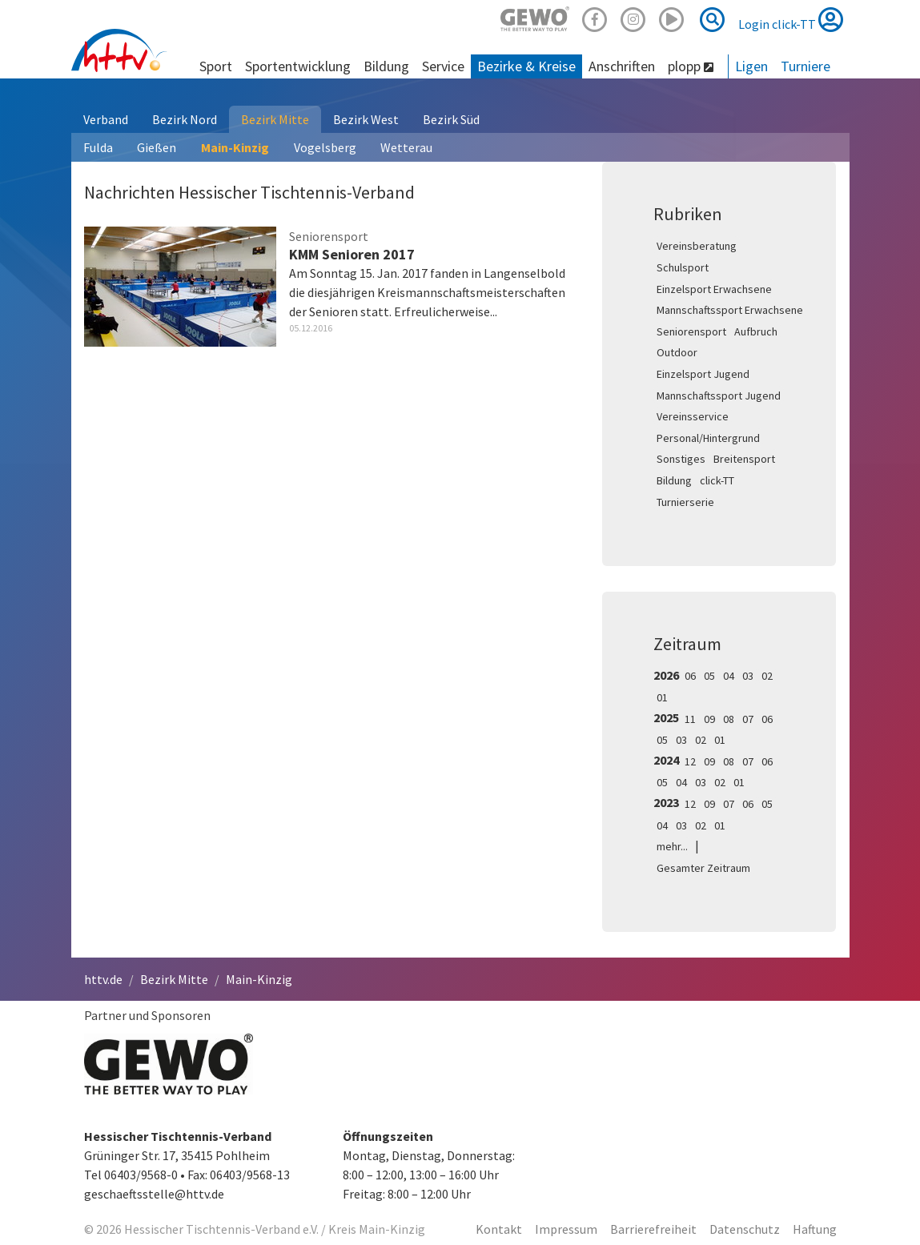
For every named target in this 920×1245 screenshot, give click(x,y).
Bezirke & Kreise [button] (526, 66)
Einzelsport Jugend (703, 374)
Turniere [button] (805, 66)
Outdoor (677, 352)
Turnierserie (685, 502)
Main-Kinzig (235, 147)
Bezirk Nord (184, 119)
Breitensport (744, 459)
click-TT (717, 480)
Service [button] (443, 66)
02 (767, 676)
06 (690, 676)
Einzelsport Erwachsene (714, 289)
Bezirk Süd (451, 119)
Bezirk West (366, 119)
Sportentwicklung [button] (298, 66)
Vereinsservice (693, 416)
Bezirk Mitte (275, 119)
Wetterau (406, 147)
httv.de (103, 979)
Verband (105, 119)
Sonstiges (681, 459)
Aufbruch (755, 331)
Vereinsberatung (697, 246)
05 (709, 676)
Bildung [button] (386, 66)
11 (690, 719)
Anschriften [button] (622, 66)
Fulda (98, 147)
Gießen (156, 147)
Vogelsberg (325, 147)
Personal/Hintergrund (708, 438)
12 (690, 761)
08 (728, 719)
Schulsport (683, 267)
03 (747, 676)
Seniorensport (691, 331)
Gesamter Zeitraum (703, 868)
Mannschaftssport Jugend (719, 395)
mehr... (672, 846)
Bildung (674, 480)
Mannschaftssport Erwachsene (730, 310)
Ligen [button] (751, 66)
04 (728, 676)
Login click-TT (790, 19)
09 (709, 719)
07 (747, 719)
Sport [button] (215, 66)
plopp (690, 66)
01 (662, 697)
